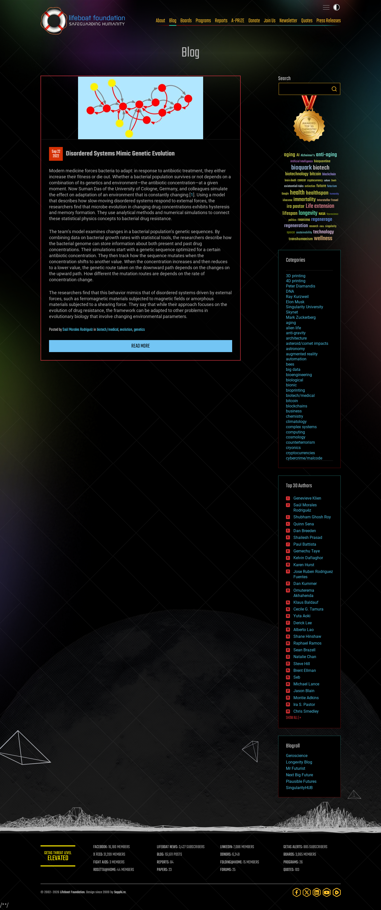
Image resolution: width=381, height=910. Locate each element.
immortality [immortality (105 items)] (304, 200)
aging (291, 322)
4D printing (295, 280)
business (294, 411)
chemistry (294, 416)
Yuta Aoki (301, 616)
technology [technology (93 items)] (323, 232)
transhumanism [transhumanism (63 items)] (301, 239)
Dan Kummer (305, 583)
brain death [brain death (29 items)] (290, 180)
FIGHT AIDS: (101, 862)
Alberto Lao (303, 629)
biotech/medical (107, 330)
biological (294, 380)
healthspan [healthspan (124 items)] (317, 193)
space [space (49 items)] (291, 232)
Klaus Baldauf (305, 602)
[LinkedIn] (317, 892)
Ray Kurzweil (297, 296)
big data (293, 369)
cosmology (295, 437)
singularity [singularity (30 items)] (330, 226)
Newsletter (288, 21)
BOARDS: (289, 854)
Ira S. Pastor (304, 704)
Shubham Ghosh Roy (312, 517)
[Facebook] (297, 892)
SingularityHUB (299, 787)
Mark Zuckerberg (301, 317)
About (160, 21)
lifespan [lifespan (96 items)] (289, 213)
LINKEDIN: (226, 847)
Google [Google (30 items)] (285, 194)
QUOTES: (288, 870)
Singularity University (304, 307)
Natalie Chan (304, 656)
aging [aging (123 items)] (289, 155)
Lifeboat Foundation (72, 892)
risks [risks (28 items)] (321, 226)
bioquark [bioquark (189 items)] (301, 168)
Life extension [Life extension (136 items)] (320, 206)
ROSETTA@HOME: (105, 870)
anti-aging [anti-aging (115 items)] (326, 155)
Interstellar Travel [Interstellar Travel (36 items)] (327, 200)
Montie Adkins (306, 697)
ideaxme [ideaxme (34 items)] (287, 200)
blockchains (296, 406)
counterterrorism (300, 442)
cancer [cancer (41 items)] (301, 181)
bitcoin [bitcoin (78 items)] (315, 174)
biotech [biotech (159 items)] (321, 168)
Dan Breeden (304, 530)
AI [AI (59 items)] (297, 155)
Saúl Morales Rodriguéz (78, 330)
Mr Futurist (295, 768)
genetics (139, 330)
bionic (291, 385)
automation (296, 359)
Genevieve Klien (307, 498)
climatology (296, 421)
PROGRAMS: (291, 862)
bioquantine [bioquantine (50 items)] (322, 161)
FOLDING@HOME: (231, 862)
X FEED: (98, 854)
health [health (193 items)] (297, 193)
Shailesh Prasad (307, 537)
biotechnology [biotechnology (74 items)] (296, 174)
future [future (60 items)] (321, 186)
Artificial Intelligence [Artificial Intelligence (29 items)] (301, 161)
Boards (186, 21)
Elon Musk (295, 301)
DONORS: (225, 854)
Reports (221, 21)
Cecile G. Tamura (308, 609)
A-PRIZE (237, 21)
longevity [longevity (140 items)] (308, 213)
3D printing (295, 275)
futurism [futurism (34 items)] (332, 186)
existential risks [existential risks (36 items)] (293, 186)
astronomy (295, 348)
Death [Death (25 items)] (333, 180)
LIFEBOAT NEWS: (167, 847)
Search (334, 89)
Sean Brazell (304, 650)
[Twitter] (307, 892)
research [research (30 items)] (313, 226)
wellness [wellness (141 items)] (323, 238)
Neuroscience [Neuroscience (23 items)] (332, 214)
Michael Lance (306, 684)
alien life (293, 328)
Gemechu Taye (306, 551)
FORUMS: (226, 870)
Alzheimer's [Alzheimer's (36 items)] (308, 156)
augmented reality (302, 354)
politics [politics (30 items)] (292, 220)
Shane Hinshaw (307, 636)
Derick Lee (302, 623)
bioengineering (299, 374)
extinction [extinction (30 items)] (310, 186)
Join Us (269, 21)
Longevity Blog (299, 762)
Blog (172, 21)
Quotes (306, 21)
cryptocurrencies (300, 452)
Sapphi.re (120, 892)
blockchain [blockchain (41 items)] (329, 175)
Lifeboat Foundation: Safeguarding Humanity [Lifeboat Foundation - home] (83, 21)
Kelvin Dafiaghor (308, 557)
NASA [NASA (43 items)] (322, 214)
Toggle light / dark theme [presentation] (336, 7)
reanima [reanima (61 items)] (304, 219)
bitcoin (292, 400)
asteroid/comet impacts (307, 343)
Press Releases (328, 21)
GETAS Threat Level (58, 857)
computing (295, 432)
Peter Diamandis (300, 286)
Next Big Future (299, 775)
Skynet (292, 312)
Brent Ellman (304, 670)
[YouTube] (327, 892)
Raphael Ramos (307, 643)
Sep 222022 (56, 154)
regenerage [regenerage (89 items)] (321, 219)
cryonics (293, 447)
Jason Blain (303, 690)
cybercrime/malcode (304, 458)
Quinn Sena (303, 524)
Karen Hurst (303, 564)
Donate (254, 21)
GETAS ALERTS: (293, 847)
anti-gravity (296, 333)
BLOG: (160, 854)
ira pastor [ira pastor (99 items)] (295, 206)
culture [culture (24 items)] (327, 180)
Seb (296, 677)
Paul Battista (304, 544)
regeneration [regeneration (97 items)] (296, 226)
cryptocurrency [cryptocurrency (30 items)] (315, 180)
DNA (290, 291)
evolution (126, 330)
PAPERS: (162, 870)
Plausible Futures (301, 781)
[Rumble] (337, 892)
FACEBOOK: (101, 847)
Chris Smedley (306, 711)
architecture (296, 338)
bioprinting (295, 390)
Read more (140, 346)
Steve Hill (301, 663)
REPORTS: (163, 862)
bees (290, 364)
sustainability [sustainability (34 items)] (304, 233)
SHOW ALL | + (293, 718)
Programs (203, 21)
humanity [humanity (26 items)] (334, 194)
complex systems (301, 426)
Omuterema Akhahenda (303, 593)
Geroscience (296, 755)
